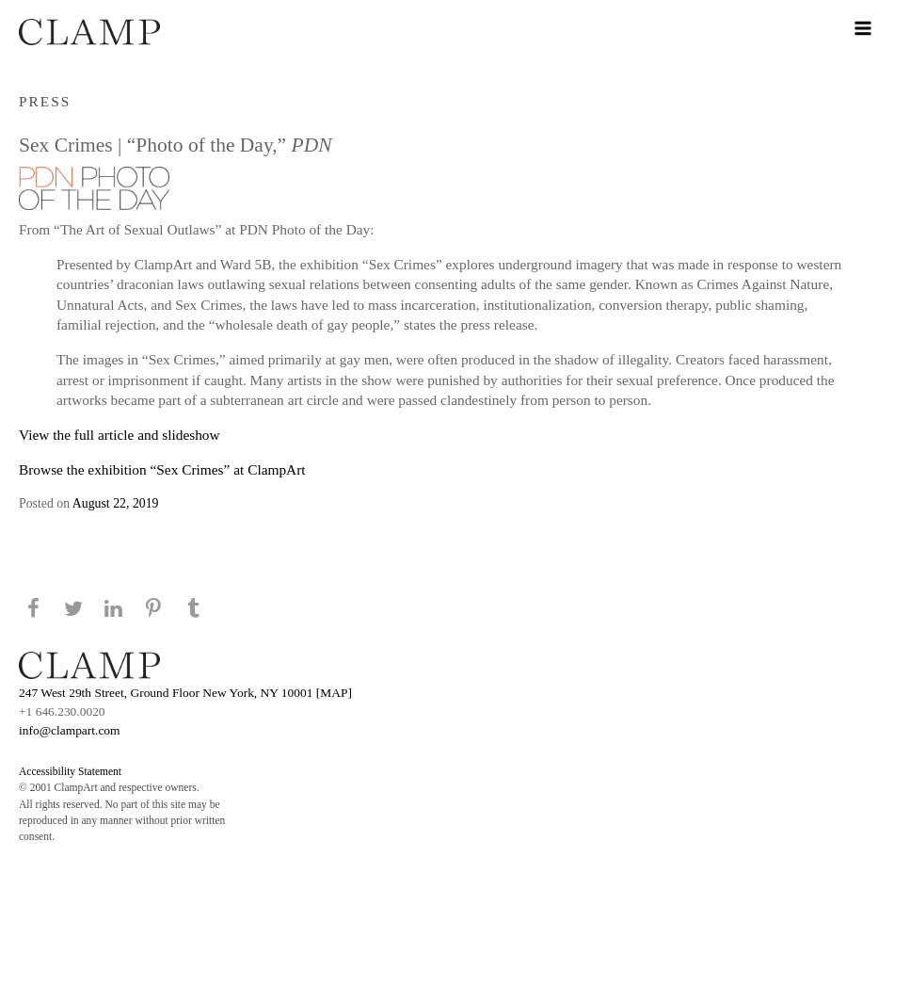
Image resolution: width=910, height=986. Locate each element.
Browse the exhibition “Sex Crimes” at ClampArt (162, 469)
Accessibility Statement (70, 771)
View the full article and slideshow (119, 435)
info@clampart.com (69, 730)
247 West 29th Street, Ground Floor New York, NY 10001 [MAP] (185, 693)
